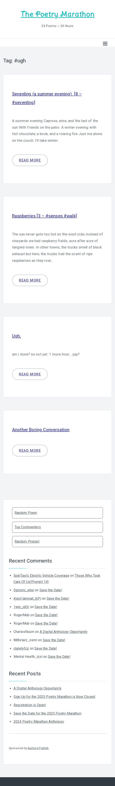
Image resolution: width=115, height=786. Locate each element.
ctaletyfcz (21, 648)
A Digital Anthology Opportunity (64, 632)
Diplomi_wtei (24, 590)
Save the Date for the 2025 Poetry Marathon (47, 713)
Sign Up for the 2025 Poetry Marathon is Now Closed (54, 697)
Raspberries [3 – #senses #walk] (44, 215)
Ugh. (16, 336)
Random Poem (26, 513)
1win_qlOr (21, 607)
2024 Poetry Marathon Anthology (39, 722)
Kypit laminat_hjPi (27, 598)
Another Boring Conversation (40, 429)
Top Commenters (28, 527)
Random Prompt (27, 541)
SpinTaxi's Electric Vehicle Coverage (41, 576)
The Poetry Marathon (57, 14)
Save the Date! (51, 590)
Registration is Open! (30, 705)
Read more (30, 160)
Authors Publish (38, 748)
